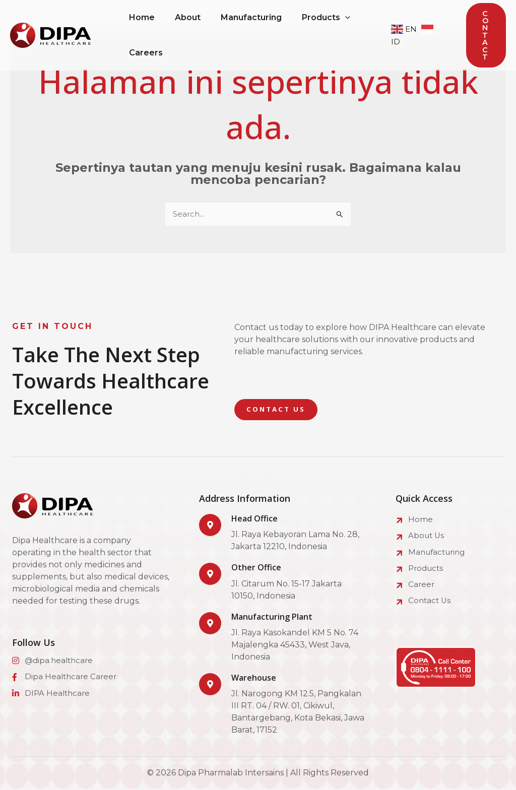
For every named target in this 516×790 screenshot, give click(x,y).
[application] (359, 17)
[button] (486, 35)
